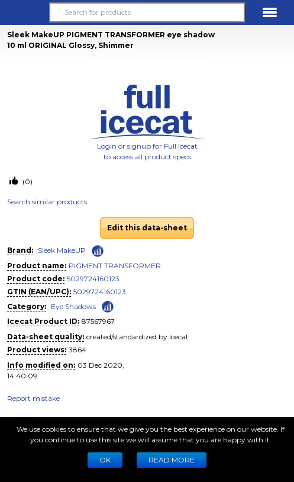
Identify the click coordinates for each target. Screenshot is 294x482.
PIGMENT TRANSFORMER (115, 265)
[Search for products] (147, 12)
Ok (105, 459)
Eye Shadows (73, 306)
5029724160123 (93, 278)
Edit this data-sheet (147, 227)
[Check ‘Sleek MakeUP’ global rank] (98, 251)
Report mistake (33, 398)
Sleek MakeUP (62, 250)
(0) (27, 181)
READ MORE (171, 459)
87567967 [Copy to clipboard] (98, 321)
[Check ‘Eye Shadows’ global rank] (108, 305)
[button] (24, 12)
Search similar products (47, 201)
